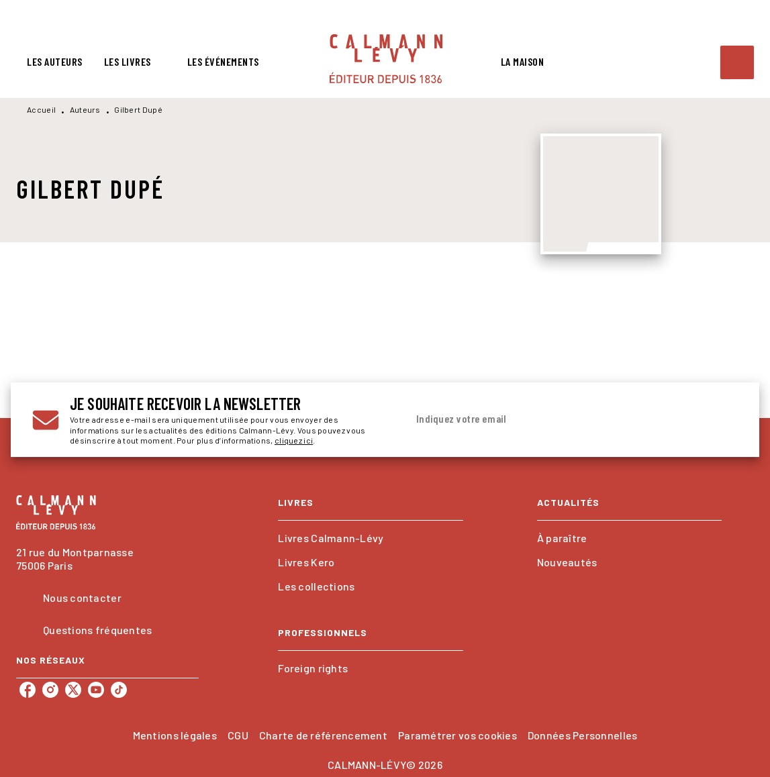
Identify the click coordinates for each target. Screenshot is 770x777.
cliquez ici (294, 441)
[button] (370, 538)
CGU (238, 735)
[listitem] (27, 689)
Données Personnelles (582, 735)
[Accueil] (386, 59)
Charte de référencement (323, 735)
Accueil (41, 109)
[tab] (54, 62)
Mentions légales (175, 735)
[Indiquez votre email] (556, 419)
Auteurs (85, 109)
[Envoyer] (722, 420)
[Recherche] (737, 62)
